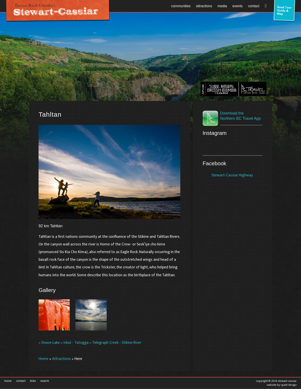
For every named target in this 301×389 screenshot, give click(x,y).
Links (33, 380)
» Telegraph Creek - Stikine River (115, 342)
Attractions (204, 6)
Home (43, 359)
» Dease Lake (49, 342)
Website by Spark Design (282, 384)
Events (237, 6)
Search (44, 380)
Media (222, 6)
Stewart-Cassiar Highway (232, 175)
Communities (181, 6)
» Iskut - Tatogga (75, 342)
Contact (253, 6)
